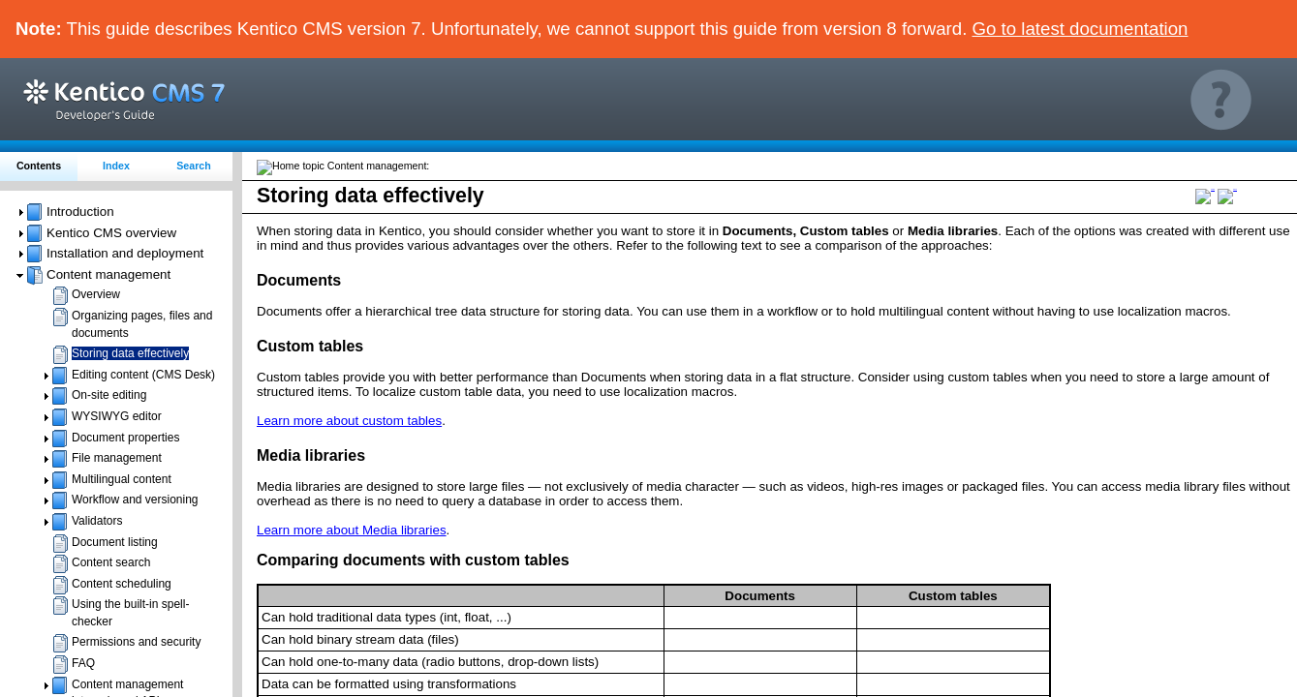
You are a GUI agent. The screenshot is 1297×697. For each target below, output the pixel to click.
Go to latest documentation (1081, 28)
